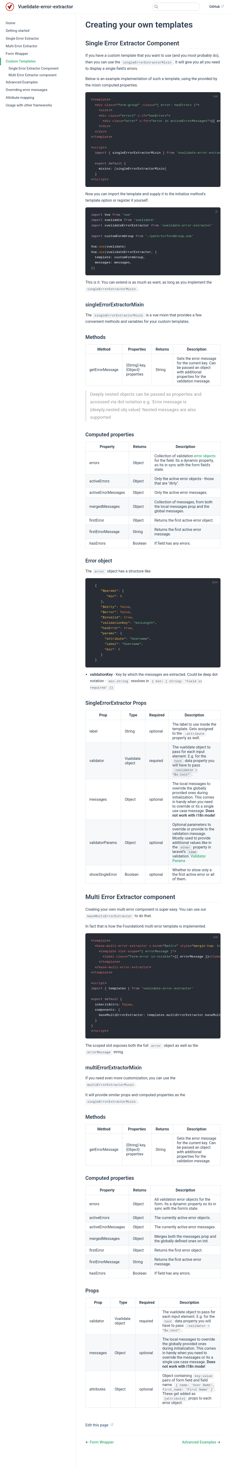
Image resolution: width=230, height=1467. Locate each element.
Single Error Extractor (22, 38)
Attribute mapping (20, 97)
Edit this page (96, 1434)
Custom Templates (21, 61)
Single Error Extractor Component (34, 68)
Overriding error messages (26, 90)
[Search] (176, 7)
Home (10, 23)
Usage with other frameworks (29, 105)
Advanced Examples (22, 82)
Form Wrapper (17, 54)
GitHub (216, 6)
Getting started (17, 31)
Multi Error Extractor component (32, 75)
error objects (205, 460)
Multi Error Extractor (21, 46)
